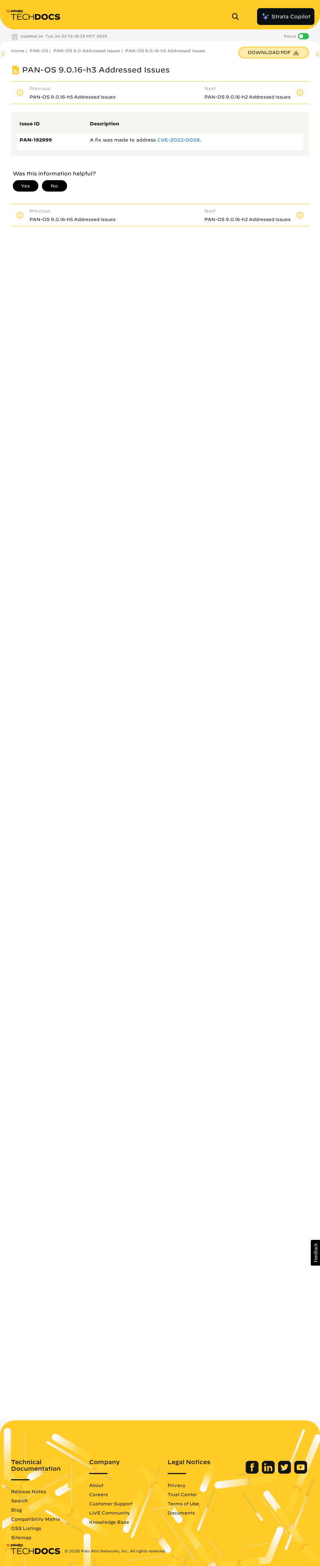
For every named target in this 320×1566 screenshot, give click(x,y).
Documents (181, 1512)
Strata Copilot (285, 16)
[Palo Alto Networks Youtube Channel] (300, 1472)
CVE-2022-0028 (178, 140)
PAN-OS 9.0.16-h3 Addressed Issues (165, 50)
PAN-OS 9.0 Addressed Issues (86, 50)
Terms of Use (183, 1503)
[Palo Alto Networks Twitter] (285, 1472)
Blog (16, 1509)
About (96, 1485)
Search (19, 1500)
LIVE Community (109, 1512)
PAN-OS (38, 50)
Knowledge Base (109, 1521)
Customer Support (111, 1503)
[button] (315, 1253)
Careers (98, 1494)
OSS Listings (26, 1528)
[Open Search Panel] (237, 16)
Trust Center (182, 1494)
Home (17, 50)
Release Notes (28, 1491)
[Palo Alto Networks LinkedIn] (269, 1472)
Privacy (177, 1485)
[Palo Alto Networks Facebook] (253, 1472)
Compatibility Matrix (35, 1519)
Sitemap (21, 1537)
